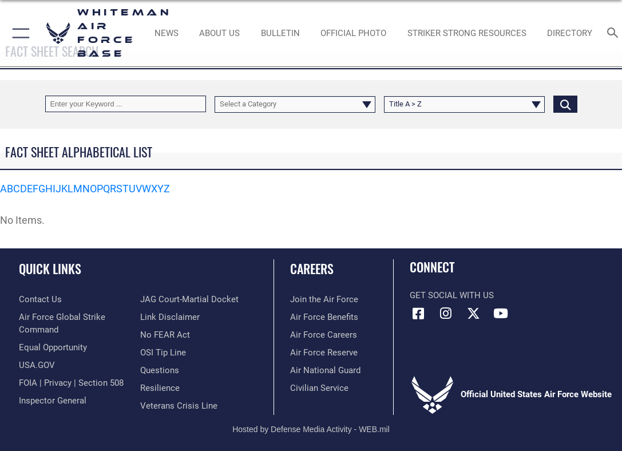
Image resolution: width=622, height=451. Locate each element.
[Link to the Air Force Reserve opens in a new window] (324, 352)
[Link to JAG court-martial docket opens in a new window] (189, 299)
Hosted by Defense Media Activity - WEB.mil (311, 429)
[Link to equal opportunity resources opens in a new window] (53, 347)
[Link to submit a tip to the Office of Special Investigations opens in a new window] (163, 352)
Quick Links (50, 268)
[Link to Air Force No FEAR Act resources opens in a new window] (165, 335)
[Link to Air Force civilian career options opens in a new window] (319, 388)
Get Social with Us (452, 295)
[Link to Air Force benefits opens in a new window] (324, 317)
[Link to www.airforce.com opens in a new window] (324, 299)
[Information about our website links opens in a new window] (170, 317)
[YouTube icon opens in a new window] (500, 313)
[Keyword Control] (125, 104)
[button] (18, 33)
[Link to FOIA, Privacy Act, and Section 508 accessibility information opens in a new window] (71, 383)
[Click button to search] (565, 104)
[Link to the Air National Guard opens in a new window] (325, 370)
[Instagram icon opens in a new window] (445, 313)
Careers (312, 268)
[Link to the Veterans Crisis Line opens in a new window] (178, 406)
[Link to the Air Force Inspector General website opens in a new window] (52, 400)
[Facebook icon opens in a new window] (418, 313)
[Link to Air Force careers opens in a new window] (323, 335)
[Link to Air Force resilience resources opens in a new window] (160, 388)
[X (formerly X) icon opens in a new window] (473, 313)
